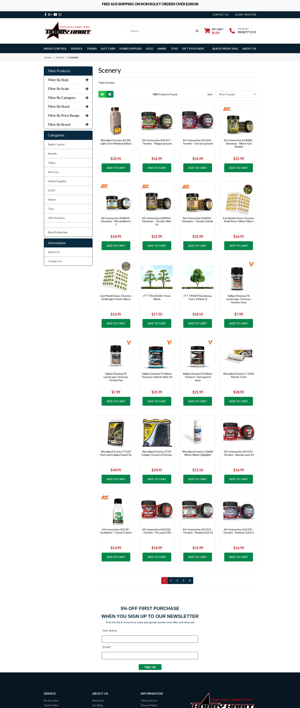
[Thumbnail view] (102, 94)
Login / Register (245, 14)
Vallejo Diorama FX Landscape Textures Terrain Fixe (116, 377)
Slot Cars (53, 172)
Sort (210, 94)
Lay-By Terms (149, 640)
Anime (52, 199)
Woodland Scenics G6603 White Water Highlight (197, 453)
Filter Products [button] (59, 71)
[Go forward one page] (190, 580)
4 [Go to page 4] (183, 580)
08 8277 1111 (247, 32)
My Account (51, 631)
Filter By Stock (68, 106)
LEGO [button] (149, 48)
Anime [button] (161, 48)
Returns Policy (149, 645)
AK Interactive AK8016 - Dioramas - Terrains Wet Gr (157, 221)
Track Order (51, 635)
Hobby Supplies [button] (130, 48)
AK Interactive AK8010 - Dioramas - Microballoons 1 (116, 221)
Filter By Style (68, 80)
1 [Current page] (164, 580)
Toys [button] (174, 48)
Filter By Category (68, 98)
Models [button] (76, 48)
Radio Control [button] (55, 48)
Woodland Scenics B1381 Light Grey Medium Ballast (116, 142)
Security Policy (149, 650)
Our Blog (97, 635)
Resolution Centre (55, 640)
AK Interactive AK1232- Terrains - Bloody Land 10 (238, 453)
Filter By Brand (68, 124)
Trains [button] (92, 48)
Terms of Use (149, 631)
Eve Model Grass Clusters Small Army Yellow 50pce (238, 219)
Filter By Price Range (68, 115)
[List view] (109, 94)
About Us (249, 48)
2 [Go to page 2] (171, 580)
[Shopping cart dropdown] (213, 30)
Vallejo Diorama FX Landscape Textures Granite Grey (238, 299)
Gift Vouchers (193, 48)
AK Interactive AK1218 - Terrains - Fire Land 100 (157, 531)
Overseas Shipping (55, 645)
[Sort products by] (236, 94)
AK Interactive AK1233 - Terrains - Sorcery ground (198, 142)
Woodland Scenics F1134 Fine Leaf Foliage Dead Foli (115, 453)
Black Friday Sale (225, 48)
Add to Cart (116, 167)
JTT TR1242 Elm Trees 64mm (157, 297)
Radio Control (56, 144)
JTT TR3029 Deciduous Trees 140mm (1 (197, 297)
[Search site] (197, 30)
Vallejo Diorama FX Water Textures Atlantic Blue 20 (156, 375)
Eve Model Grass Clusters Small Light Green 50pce (115, 297)
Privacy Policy (149, 635)
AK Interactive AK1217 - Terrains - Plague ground (157, 142)
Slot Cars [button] (108, 48)
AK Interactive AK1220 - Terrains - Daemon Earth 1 (238, 531)
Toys (51, 208)
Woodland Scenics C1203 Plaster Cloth (238, 375)
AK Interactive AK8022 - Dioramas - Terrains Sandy (197, 219)
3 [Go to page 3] (177, 580)
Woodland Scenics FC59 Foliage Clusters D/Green (157, 453)
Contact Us (55, 261)
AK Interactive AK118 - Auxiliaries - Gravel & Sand (115, 531)
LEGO (51, 190)
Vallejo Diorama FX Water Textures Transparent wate (198, 377)
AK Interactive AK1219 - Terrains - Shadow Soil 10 (198, 531)
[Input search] (161, 30)
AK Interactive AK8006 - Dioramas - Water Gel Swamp (239, 143)
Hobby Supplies (57, 181)
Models (52, 153)
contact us (220, 14)
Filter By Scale (68, 89)
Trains (51, 162)
